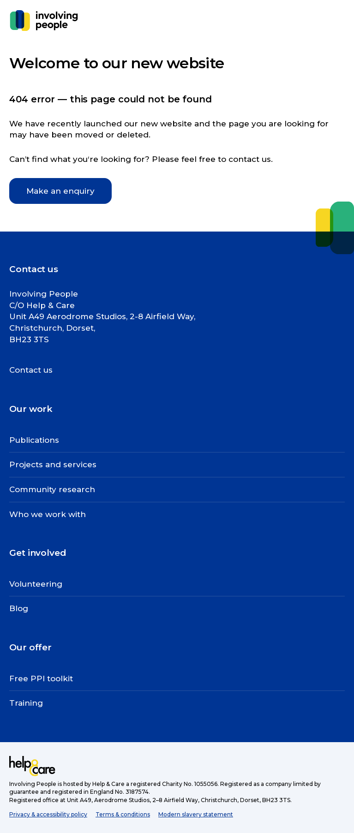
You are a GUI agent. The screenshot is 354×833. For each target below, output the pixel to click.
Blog (18, 608)
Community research (52, 489)
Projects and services (52, 464)
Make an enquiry (60, 191)
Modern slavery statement (195, 814)
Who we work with (47, 514)
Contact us (31, 370)
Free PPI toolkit (41, 678)
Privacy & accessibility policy (48, 814)
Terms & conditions (123, 814)
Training (26, 703)
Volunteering (35, 584)
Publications (34, 440)
